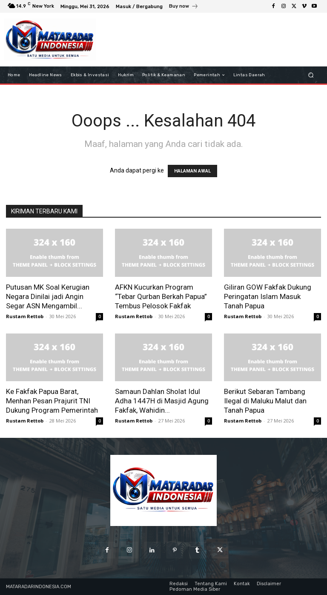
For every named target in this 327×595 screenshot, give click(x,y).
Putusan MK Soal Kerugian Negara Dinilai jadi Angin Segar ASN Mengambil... (47, 296)
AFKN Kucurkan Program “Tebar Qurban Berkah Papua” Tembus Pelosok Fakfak (161, 296)
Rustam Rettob (24, 316)
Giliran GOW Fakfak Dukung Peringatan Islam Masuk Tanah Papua (267, 296)
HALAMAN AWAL (192, 171)
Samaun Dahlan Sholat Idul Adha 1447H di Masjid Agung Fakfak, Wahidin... (162, 400)
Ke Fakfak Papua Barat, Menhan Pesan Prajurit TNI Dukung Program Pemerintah (52, 400)
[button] (311, 75)
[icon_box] (183, 7)
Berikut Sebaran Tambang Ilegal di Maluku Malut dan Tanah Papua (265, 400)
